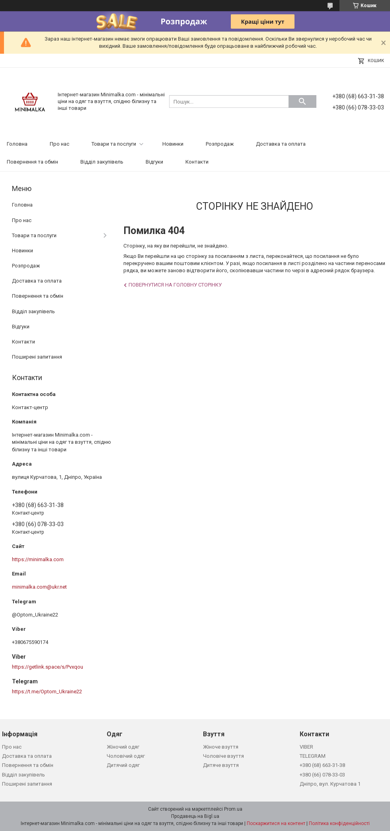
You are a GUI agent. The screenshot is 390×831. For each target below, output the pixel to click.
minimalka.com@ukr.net (39, 587)
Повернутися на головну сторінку (175, 285)
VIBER (306, 747)
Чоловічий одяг (126, 756)
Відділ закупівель (101, 162)
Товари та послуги (114, 144)
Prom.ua (233, 809)
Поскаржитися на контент (276, 823)
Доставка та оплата (281, 144)
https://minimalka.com (38, 559)
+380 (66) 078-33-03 (322, 775)
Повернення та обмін (32, 162)
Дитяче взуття (221, 765)
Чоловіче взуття (223, 756)
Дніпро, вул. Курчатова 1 (330, 784)
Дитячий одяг (123, 765)
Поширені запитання (37, 357)
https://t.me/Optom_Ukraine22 (47, 691)
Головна (17, 144)
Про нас (59, 144)
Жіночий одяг (123, 747)
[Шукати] (302, 101)
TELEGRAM (313, 756)
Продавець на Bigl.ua (195, 816)
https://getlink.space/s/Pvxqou (47, 667)
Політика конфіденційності (339, 823)
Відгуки (154, 162)
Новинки (172, 144)
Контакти (197, 162)
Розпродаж (220, 144)
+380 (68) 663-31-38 (322, 765)
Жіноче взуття (220, 747)
